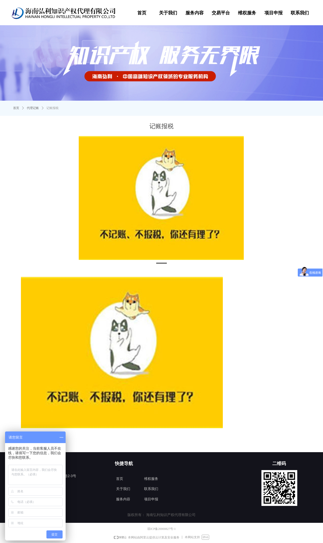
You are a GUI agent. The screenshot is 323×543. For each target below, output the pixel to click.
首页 (16, 108)
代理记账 (33, 108)
